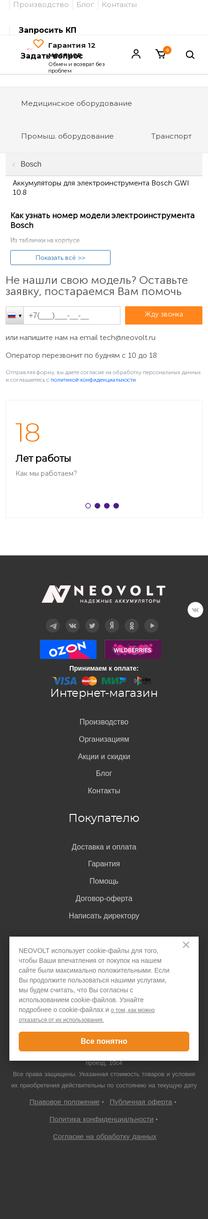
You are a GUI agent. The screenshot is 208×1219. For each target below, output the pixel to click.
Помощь (104, 881)
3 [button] (108, 507)
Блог (104, 773)
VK (195, 610)
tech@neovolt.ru (128, 337)
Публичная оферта (141, 1102)
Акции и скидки (104, 757)
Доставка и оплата (104, 847)
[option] (104, 458)
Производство (104, 722)
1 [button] (90, 507)
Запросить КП (47, 30)
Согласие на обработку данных (104, 1136)
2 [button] (99, 507)
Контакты (104, 791)
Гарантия (104, 864)
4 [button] (118, 507)
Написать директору (104, 916)
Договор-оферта (103, 898)
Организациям (104, 739)
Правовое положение (65, 1102)
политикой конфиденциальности (93, 380)
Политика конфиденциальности (101, 1119)
